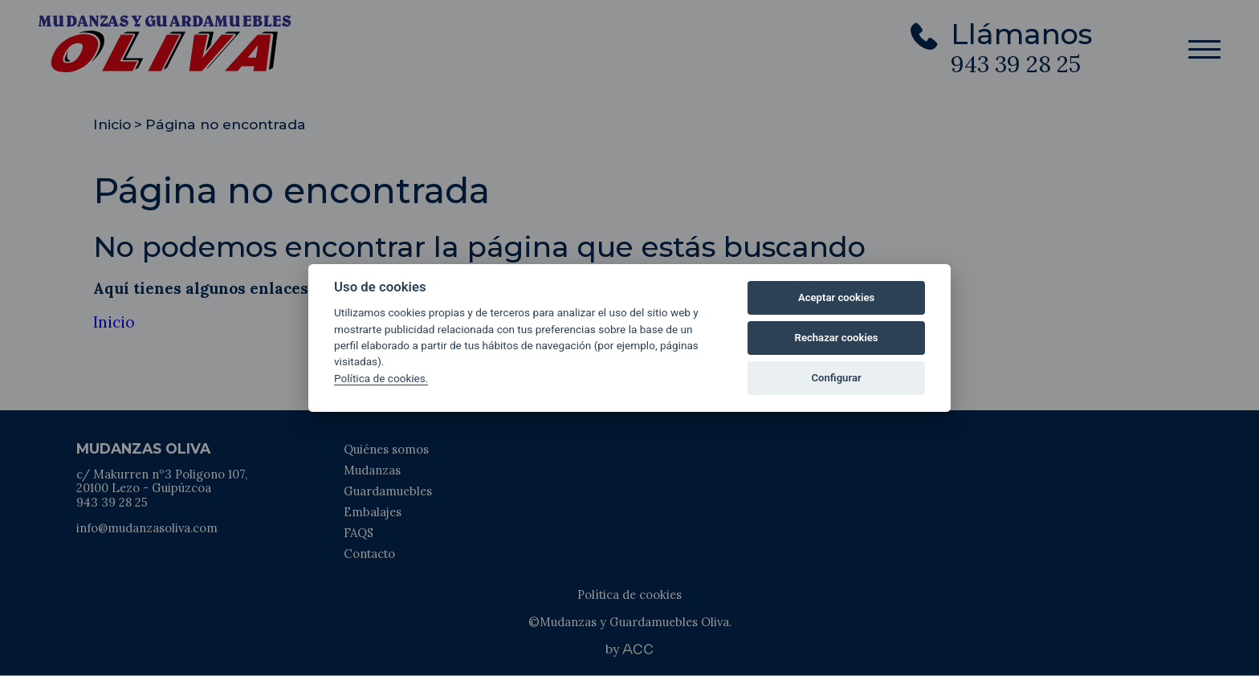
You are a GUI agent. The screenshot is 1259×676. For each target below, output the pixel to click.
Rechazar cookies (836, 338)
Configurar (837, 378)
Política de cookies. (381, 378)
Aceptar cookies (836, 297)
